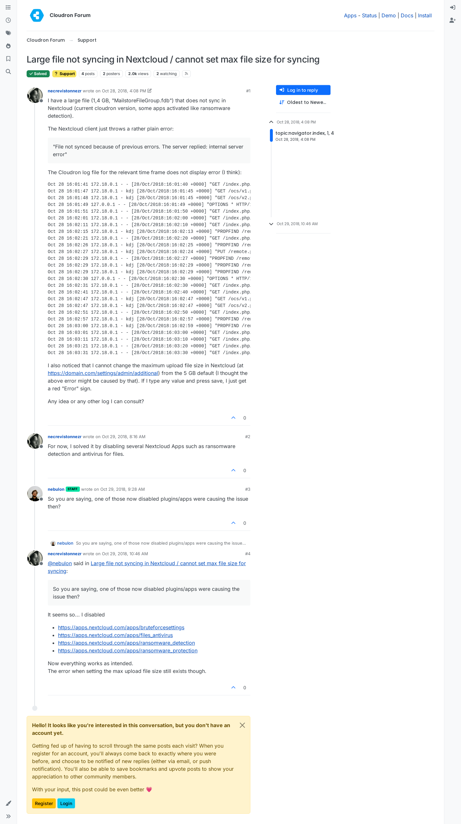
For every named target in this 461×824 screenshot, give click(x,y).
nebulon (56, 489)
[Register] (452, 20)
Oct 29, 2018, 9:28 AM (122, 489)
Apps (350, 15)
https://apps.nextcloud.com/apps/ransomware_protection (127, 650)
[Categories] (8, 8)
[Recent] (8, 20)
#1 (248, 90)
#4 (247, 553)
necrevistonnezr (64, 90)
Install (425, 15)
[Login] (452, 8)
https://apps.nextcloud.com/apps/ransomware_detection (126, 643)
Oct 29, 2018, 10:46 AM (125, 553)
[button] (8, 803)
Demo (388, 15)
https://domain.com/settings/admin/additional (103, 373)
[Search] (8, 72)
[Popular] (8, 46)
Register (44, 803)
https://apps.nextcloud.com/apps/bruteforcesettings (121, 627)
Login (66, 803)
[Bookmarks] (8, 59)
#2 (247, 436)
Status (369, 15)
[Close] (242, 725)
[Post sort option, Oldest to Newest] (303, 102)
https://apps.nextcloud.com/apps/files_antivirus (115, 635)
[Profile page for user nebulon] (35, 493)
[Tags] (8, 33)
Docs (407, 15)
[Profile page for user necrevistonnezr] (35, 95)
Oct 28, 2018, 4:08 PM (124, 90)
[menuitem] (452, 8)
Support (64, 73)
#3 (247, 489)
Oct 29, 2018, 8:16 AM (124, 436)
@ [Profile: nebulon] (60, 563)
